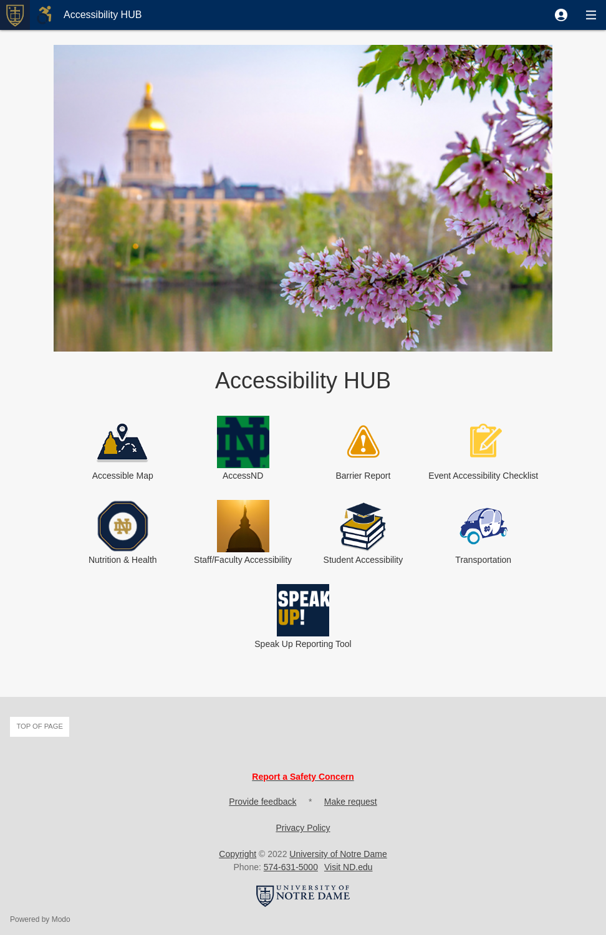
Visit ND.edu (348, 867)
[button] (561, 15)
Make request (350, 802)
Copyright (237, 854)
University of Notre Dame (338, 854)
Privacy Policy (303, 828)
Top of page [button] (39, 726)
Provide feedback (262, 802)
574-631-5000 (291, 867)
